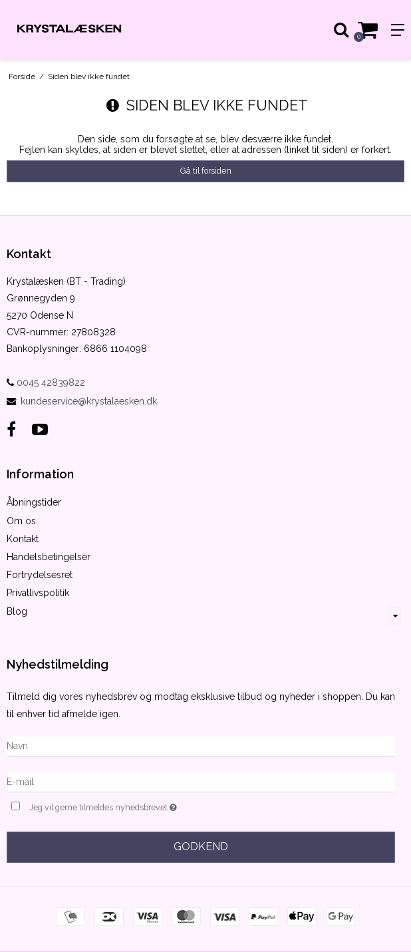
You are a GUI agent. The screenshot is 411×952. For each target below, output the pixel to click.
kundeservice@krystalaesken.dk (89, 401)
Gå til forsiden (205, 171)
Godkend (201, 846)
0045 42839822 (46, 382)
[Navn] (201, 745)
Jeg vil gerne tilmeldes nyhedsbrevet (136, 806)
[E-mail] (201, 781)
